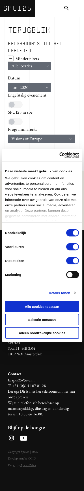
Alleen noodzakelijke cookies (42, 333)
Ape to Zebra (28, 465)
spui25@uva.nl (23, 380)
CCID (32, 458)
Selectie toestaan (42, 320)
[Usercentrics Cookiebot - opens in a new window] (60, 155)
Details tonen (59, 293)
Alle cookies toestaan (42, 306)
